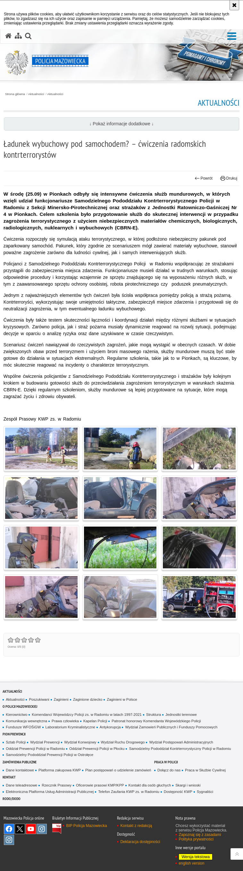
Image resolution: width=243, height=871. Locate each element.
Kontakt (9, 777)
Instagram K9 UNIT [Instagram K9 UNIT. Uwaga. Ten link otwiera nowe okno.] (42, 829)
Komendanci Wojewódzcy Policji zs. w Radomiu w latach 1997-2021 (87, 714)
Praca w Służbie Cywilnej (205, 770)
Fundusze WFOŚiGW (23, 727)
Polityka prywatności (196, 839)
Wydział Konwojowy (80, 742)
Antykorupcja (110, 727)
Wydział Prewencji (45, 742)
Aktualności (36, 94)
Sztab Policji (16, 742)
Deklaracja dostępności (140, 842)
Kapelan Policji (95, 721)
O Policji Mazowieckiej (20, 706)
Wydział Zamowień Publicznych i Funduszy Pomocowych (171, 727)
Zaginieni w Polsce (122, 699)
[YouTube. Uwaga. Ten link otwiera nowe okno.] (31, 829)
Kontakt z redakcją (136, 825)
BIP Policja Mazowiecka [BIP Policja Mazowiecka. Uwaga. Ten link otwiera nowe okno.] (86, 825)
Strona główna (15, 94)
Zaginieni (61, 699)
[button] (231, 36)
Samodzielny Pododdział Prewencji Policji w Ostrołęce (49, 755)
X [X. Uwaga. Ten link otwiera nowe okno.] (20, 829)
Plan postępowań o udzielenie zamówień (118, 770)
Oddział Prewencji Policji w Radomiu (35, 749)
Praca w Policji (166, 762)
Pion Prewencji (14, 734)
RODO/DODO (12, 798)
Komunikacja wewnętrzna (26, 721)
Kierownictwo (16, 714)
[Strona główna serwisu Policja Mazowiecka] (8, 36)
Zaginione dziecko (88, 699)
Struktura (153, 714)
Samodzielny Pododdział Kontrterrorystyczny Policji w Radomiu (180, 749)
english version (191, 863)
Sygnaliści (205, 792)
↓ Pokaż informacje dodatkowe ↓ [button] (121, 123)
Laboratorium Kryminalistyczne (70, 727)
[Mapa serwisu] (18, 36)
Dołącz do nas (168, 770)
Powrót (204, 178)
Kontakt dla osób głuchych (150, 785)
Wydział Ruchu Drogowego (123, 742)
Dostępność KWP (178, 792)
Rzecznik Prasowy (56, 785)
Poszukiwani (39, 699)
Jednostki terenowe (181, 714)
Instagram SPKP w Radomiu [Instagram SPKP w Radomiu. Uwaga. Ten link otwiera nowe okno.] (9, 840)
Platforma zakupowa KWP (59, 770)
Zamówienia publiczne (20, 762)
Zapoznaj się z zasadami (200, 834)
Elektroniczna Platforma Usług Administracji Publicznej (50, 792)
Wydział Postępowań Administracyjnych (181, 742)
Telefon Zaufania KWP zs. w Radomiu (128, 792)
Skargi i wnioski (187, 785)
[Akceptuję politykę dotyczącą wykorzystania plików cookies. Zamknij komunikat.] (234, 5)
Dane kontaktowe (20, 770)
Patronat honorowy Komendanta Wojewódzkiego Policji (156, 721)
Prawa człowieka (65, 721)
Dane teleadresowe (21, 785)
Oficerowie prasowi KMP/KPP (100, 785)
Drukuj (228, 178)
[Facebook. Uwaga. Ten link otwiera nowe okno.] (9, 829)
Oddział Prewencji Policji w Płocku (96, 749)
